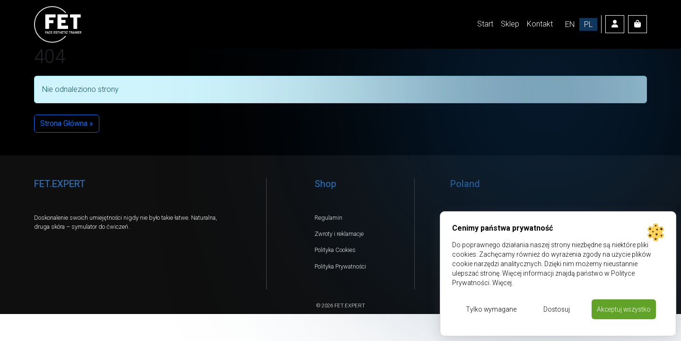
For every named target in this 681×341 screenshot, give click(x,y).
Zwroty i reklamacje (339, 233)
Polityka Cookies (335, 249)
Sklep (510, 23)
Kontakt (540, 23)
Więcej (502, 283)
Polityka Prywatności (340, 266)
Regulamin (328, 217)
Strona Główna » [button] (66, 123)
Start (485, 23)
